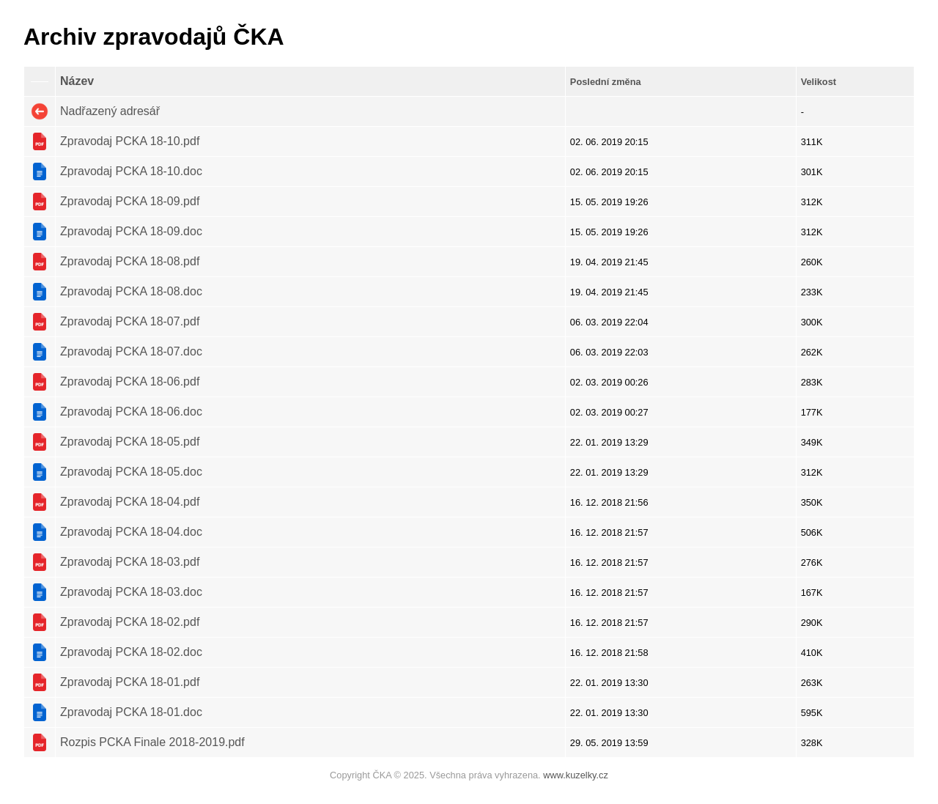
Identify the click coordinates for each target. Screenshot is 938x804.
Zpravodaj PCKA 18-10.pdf (129, 141)
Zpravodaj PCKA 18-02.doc (131, 652)
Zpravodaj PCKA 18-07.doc (131, 351)
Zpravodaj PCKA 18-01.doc (131, 712)
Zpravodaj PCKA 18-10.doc (131, 171)
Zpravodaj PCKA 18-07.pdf (129, 321)
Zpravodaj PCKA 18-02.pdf (129, 622)
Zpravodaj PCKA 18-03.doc (131, 592)
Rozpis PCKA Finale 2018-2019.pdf (152, 742)
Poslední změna (605, 81)
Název (77, 81)
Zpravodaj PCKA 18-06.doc (131, 411)
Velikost (818, 81)
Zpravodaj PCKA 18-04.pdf (129, 501)
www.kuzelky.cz (575, 775)
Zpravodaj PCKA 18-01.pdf (129, 682)
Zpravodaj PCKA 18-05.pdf (129, 441)
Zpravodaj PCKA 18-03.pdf (129, 562)
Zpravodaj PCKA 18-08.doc (131, 291)
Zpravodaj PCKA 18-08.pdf (129, 261)
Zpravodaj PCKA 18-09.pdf (129, 201)
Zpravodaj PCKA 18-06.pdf (129, 381)
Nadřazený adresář (110, 111)
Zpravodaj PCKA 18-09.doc (131, 231)
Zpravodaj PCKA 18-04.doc (131, 531)
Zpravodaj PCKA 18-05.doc (131, 471)
